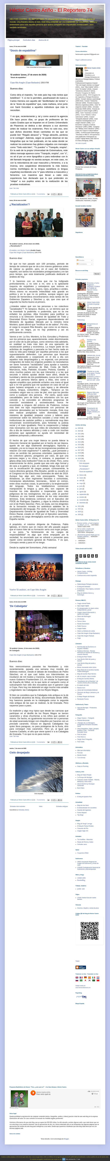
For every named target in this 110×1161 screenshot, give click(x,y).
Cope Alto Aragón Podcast (85, 636)
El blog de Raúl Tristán (84, 657)
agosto (81, 492)
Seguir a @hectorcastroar (84, 60)
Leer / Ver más (14, 188)
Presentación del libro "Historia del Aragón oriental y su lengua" (93, 410)
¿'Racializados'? (20, 204)
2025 (79, 512)
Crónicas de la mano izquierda (87, 575)
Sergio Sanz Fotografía (84, 739)
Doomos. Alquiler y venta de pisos (88, 908)
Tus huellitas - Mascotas (85, 839)
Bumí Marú (80, 788)
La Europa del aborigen (84, 777)
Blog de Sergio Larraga (84, 824)
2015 (79, 445)
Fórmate (80, 753)
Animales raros (82, 844)
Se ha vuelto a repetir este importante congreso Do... (85, 529)
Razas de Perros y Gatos (85, 842)
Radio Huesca (81, 626)
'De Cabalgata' (18, 606)
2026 (79, 514)
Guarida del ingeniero (84, 810)
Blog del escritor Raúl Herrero (86, 674)
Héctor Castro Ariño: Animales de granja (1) (93, 304)
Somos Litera (81, 621)
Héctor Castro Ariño (93, 68)
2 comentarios (41, 595)
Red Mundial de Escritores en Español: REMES (86, 647)
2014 (79, 442)
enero (81, 461)
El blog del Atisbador (83, 586)
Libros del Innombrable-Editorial (87, 690)
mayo (81, 483)
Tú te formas (81, 757)
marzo (81, 478)
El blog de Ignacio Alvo (84, 796)
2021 (79, 506)
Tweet (77, 961)
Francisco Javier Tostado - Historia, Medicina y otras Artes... (88, 780)
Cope (79, 638)
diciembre (82, 503)
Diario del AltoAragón (84, 616)
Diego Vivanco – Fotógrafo (85, 718)
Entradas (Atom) (24, 810)
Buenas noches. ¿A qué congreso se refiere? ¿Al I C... (88, 524)
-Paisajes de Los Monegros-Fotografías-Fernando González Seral (87, 724)
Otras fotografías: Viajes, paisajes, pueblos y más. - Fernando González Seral (88, 730)
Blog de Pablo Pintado (84, 775)
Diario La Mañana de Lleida (86, 631)
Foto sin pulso (81, 734)
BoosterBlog (81, 880)
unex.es (48, 67)
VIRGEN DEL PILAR (93, 355)
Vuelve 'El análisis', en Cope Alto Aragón (28, 589)
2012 (79, 436)
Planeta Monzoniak (83, 720)
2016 (79, 447)
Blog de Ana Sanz (83, 805)
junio (81, 486)
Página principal (14, 40)
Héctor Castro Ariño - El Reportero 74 (51, 10)
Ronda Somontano (83, 624)
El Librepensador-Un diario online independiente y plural (87, 609)
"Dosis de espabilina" (23, 50)
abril (81, 480)
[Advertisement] (83, 1043)
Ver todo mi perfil (81, 143)
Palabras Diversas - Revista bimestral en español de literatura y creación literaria (88, 652)
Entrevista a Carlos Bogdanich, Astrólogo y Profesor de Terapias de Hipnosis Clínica (93, 286)
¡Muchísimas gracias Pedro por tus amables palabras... (88, 535)
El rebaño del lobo (83, 685)
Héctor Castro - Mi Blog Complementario (84, 572)
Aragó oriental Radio (83, 603)
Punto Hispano (82, 812)
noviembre (82, 500)
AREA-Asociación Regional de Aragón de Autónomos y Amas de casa (87, 863)
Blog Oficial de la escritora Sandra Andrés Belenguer (88, 670)
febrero (81, 475)
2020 (79, 458)
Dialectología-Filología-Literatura (87, 584)
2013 (79, 439)
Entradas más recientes (17, 806)
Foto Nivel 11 (81, 737)
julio (80, 489)
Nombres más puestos (91, 340)
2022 (79, 509)
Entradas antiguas (62, 806)
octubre (82, 497)
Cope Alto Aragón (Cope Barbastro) (25, 83)
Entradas (80, 260)
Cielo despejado (20, 752)
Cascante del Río (82, 828)
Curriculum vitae (29, 40)
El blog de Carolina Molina (85, 679)
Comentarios (82, 264)
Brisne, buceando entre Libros (86, 667)
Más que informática (83, 750)
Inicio (40, 806)
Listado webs (81, 878)
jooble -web (81, 889)
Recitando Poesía (83, 699)
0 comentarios (41, 194)
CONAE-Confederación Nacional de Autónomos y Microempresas (88, 868)
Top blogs (80, 815)
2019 (79, 456)
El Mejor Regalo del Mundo (86, 696)
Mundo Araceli (81, 755)
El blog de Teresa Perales (85, 826)
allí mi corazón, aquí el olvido (86, 676)
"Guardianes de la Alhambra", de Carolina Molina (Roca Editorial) (87, 682)
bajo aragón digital (83, 606)
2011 (79, 434)
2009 (79, 428)
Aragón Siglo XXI (82, 831)
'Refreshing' (81, 320)
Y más (78, 1159)
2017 (79, 450)
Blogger (66, 1139)
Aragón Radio (81, 628)
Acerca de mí (43, 40)
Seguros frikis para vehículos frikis (93, 393)
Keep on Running (82, 766)
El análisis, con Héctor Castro (20, 250)
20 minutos (80, 619)
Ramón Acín (81, 688)
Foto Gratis (80, 742)
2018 (79, 453)
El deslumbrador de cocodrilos (86, 808)
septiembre (83, 494)
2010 (79, 431)
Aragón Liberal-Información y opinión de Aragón (86, 613)
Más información (71, 1159)
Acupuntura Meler (83, 853)
